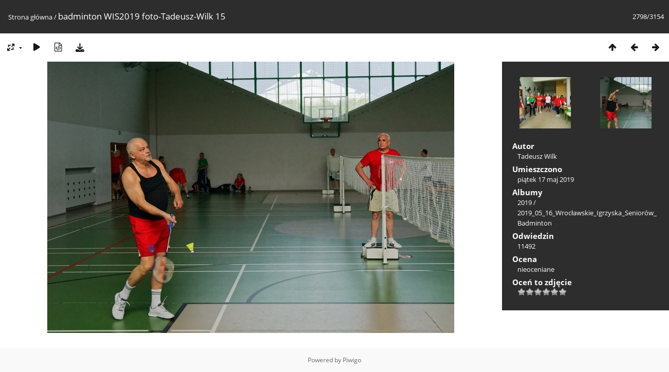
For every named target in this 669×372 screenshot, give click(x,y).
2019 (524, 202)
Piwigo (352, 360)
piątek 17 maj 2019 (545, 179)
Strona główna (30, 17)
